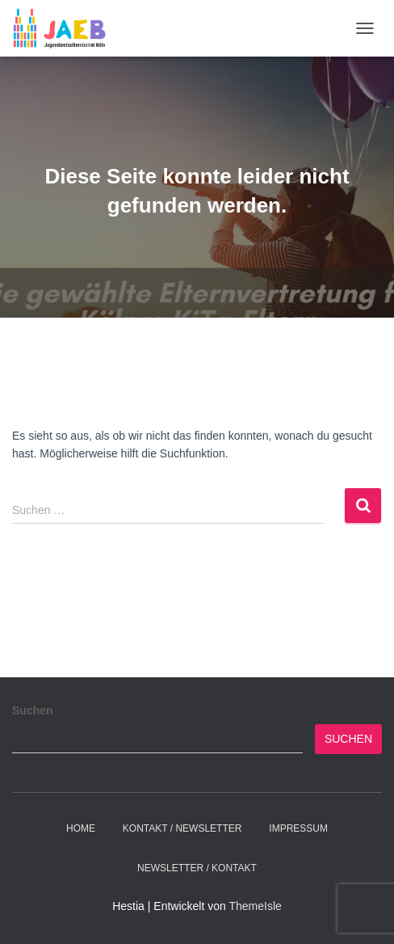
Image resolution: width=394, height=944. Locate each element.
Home (80, 828)
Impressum (298, 828)
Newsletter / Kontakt (197, 868)
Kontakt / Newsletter (182, 828)
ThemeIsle (254, 906)
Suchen (32, 710)
